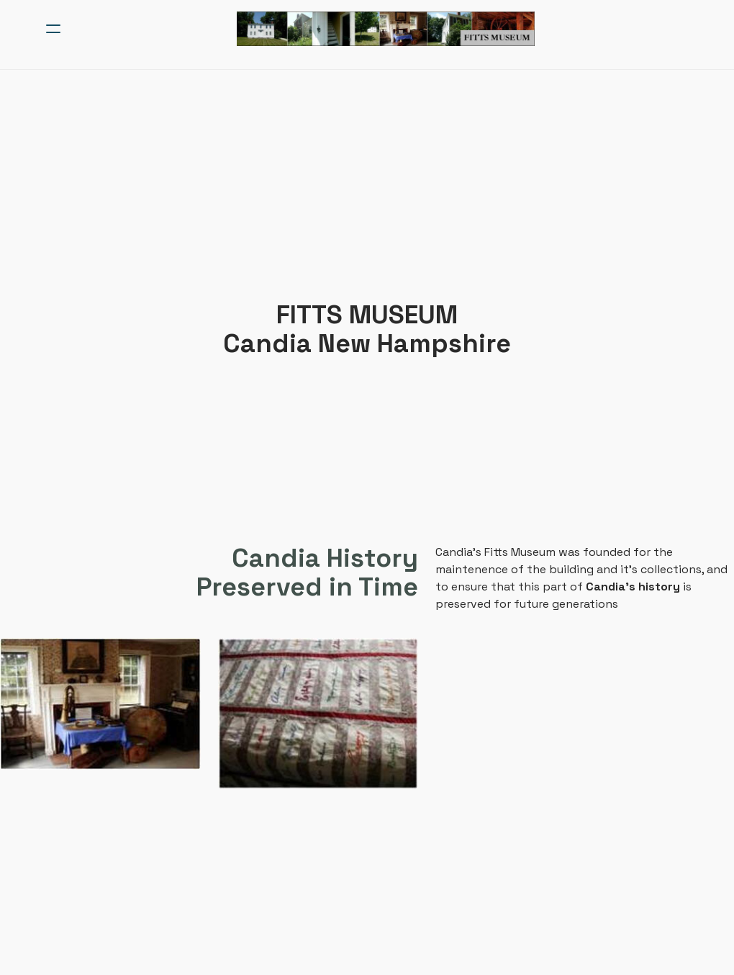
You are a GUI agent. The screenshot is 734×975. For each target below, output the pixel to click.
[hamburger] (53, 29)
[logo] (385, 29)
